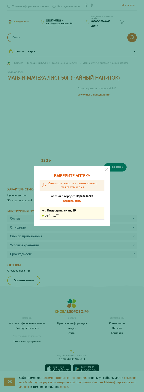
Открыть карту (72, 200)
